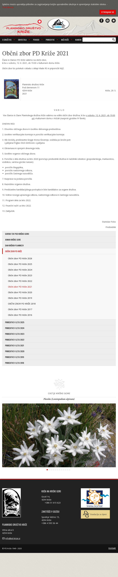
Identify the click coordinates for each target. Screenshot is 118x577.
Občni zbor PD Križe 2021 (20, 286)
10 (65, 469)
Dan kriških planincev (14, 245)
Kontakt (112, 548)
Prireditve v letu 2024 (14, 328)
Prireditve (50, 39)
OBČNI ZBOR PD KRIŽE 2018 (22, 303)
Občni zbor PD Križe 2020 (20, 292)
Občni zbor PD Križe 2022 (20, 281)
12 (69, 469)
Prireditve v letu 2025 (14, 322)
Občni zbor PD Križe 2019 (20, 298)
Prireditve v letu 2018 (14, 362)
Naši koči (65, 39)
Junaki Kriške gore (13, 239)
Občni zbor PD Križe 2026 (20, 258)
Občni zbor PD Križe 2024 (20, 269)
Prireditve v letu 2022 (14, 339)
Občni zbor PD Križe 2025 (20, 264)
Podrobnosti (8, 7)
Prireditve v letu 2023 (14, 333)
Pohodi (36, 39)
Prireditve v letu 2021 (14, 345)
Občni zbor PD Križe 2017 (20, 309)
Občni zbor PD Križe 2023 (20, 275)
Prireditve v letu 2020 (14, 351)
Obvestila (22, 39)
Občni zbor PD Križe (13, 251)
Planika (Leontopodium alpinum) (59, 399)
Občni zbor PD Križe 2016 (20, 315)
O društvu (6, 39)
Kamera (78, 39)
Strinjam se (107, 12)
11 (67, 469)
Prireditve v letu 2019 (14, 357)
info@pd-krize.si (12, 538)
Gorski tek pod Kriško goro (17, 233)
